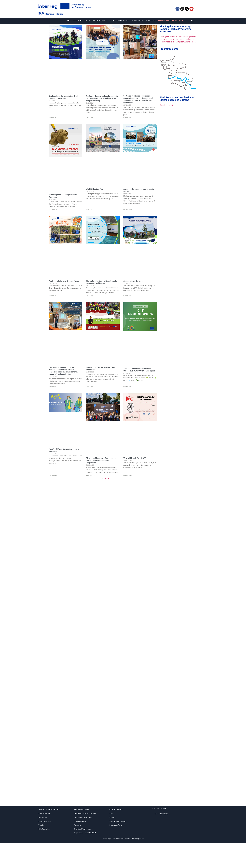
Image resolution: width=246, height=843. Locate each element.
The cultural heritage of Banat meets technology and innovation (101, 282)
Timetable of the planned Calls (48, 809)
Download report (166, 105)
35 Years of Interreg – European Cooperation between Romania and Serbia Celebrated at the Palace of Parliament (138, 99)
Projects (111, 21)
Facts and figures (80, 821)
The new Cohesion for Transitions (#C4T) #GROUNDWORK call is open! (139, 369)
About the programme (81, 809)
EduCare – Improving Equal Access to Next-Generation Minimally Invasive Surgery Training (102, 98)
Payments (77, 825)
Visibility (41, 825)
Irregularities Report (115, 825)
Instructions (42, 817)
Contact (112, 817)
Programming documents (82, 817)
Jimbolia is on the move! (133, 281)
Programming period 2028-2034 (170, 21)
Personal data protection (117, 821)
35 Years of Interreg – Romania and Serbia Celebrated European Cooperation (101, 460)
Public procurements (116, 809)
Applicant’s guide (44, 813)
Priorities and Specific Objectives (85, 813)
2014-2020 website (161, 814)
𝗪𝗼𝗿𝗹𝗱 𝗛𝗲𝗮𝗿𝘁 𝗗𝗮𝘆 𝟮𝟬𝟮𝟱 (134, 458)
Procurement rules (44, 821)
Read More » (53, 118)
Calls (87, 21)
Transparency (123, 21)
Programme (77, 21)
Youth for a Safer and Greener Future (64, 281)
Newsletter (150, 21)
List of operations (44, 829)
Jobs (111, 813)
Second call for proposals (82, 829)
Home (68, 21)
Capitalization (137, 21)
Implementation (98, 21)
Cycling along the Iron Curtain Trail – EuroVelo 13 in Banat (64, 97)
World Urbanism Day (94, 189)
